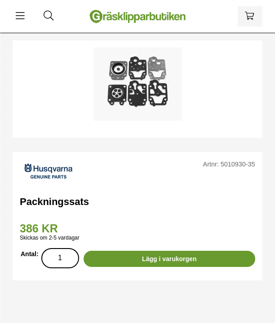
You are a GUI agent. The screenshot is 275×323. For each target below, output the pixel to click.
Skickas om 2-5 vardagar (50, 238)
